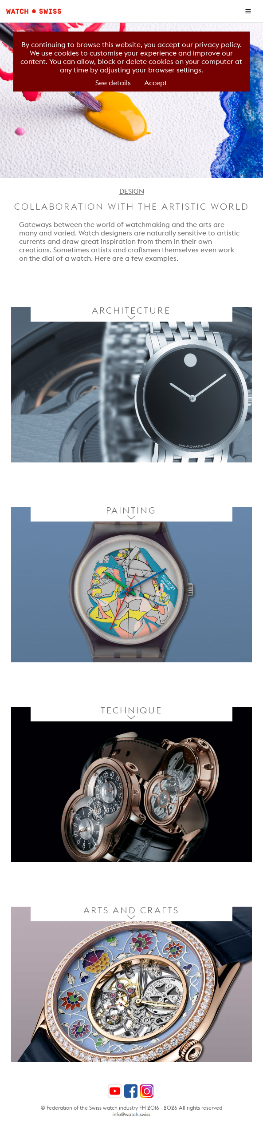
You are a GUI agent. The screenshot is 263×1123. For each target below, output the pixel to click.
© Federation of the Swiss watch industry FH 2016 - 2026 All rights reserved (131, 1107)
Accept (155, 83)
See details (113, 83)
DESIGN (131, 191)
